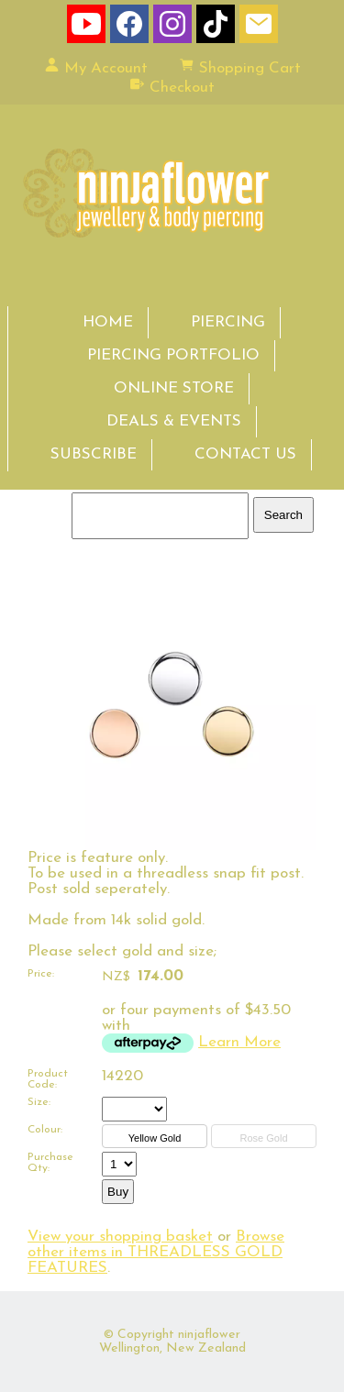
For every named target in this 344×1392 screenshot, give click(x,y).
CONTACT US (245, 454)
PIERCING (228, 322)
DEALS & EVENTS (173, 421)
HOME (108, 322)
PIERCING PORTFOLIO (173, 355)
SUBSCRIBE (93, 454)
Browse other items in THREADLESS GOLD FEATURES (156, 1252)
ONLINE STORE (174, 388)
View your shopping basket (120, 1236)
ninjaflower (209, 1335)
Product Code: (48, 1079)
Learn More (239, 1042)
